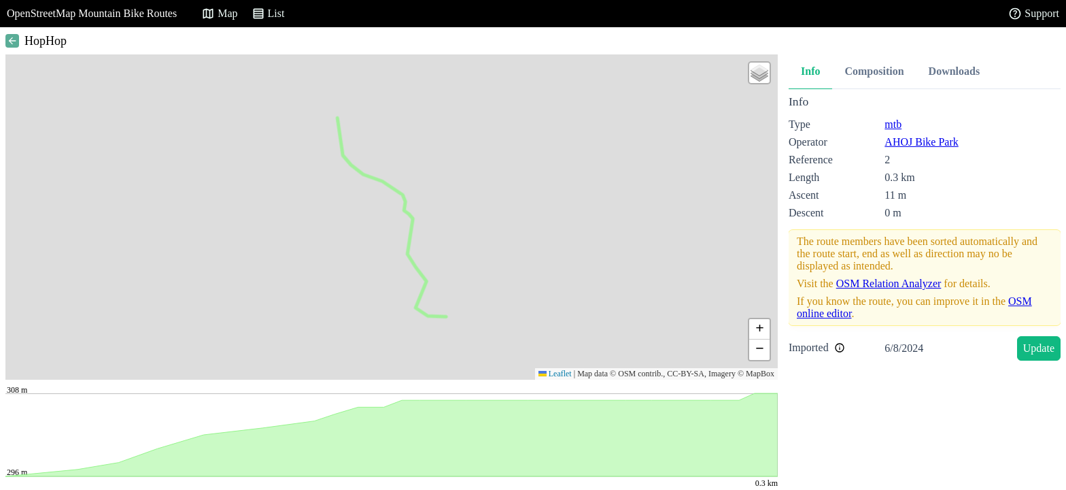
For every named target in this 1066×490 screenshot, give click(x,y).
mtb (892, 124)
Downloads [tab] (954, 71)
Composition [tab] (874, 71)
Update (1038, 348)
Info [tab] (810, 71)
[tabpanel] (925, 230)
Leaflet (555, 373)
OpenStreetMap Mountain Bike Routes (92, 13)
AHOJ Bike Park (921, 142)
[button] (759, 73)
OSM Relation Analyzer (889, 283)
